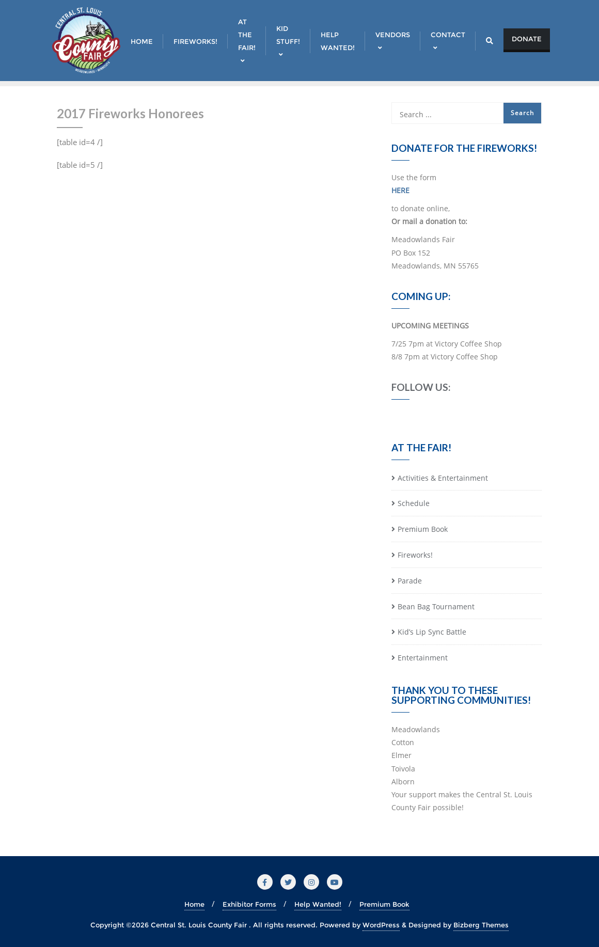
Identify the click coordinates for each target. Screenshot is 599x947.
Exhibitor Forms (249, 904)
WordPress (381, 925)
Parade (410, 581)
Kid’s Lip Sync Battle (432, 632)
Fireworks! (415, 555)
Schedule (414, 503)
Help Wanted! (317, 904)
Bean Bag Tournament (436, 606)
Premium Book (423, 529)
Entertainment (423, 657)
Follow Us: (421, 387)
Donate (527, 39)
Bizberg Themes (481, 925)
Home (194, 904)
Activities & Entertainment (443, 478)
